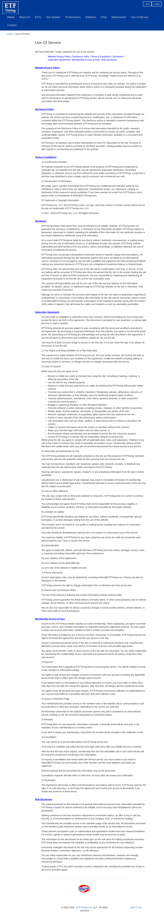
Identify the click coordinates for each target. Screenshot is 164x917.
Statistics (91, 17)
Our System (53, 17)
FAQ (104, 17)
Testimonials (118, 17)
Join (147, 4)
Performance (73, 17)
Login (156, 4)
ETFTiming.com (84, 907)
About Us (24, 17)
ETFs (38, 17)
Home (10, 17)
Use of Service (139, 17)
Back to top (136, 907)
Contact (11, 25)
